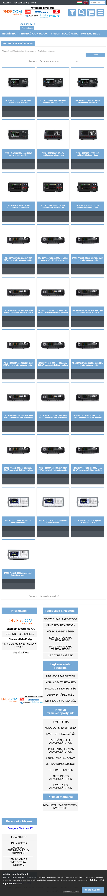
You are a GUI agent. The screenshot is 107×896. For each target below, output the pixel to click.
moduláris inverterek (60, 727)
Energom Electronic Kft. (21, 828)
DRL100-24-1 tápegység (60, 688)
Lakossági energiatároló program (18, 850)
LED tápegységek (60, 655)
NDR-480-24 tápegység (61, 682)
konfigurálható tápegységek (60, 639)
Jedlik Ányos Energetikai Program (18, 862)
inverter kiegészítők (61, 734)
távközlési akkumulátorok (60, 786)
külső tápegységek (60, 631)
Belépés (6, 3)
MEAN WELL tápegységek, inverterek (60, 807)
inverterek (61, 721)
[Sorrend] (58, 61)
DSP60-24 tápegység (60, 694)
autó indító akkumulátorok (60, 777)
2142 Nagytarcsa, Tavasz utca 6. (19, 646)
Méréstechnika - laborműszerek (24, 51)
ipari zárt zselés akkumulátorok (61, 741)
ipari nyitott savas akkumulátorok (60, 750)
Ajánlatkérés (27, 28)
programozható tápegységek (60, 648)
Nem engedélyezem (71, 892)
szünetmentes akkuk (60, 758)
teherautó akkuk (60, 770)
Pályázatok (19, 843)
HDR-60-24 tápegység (60, 676)
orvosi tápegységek (60, 625)
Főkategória (6, 51)
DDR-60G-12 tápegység (60, 701)
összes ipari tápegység (60, 619)
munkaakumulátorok (61, 764)
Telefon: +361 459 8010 (19, 634)
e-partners (19, 837)
